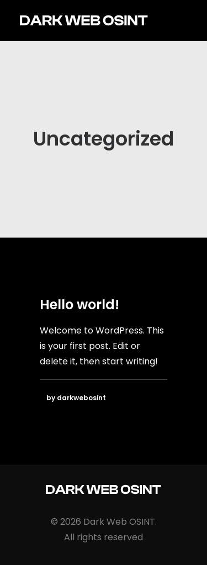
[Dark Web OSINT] (84, 20)
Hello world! (79, 304)
